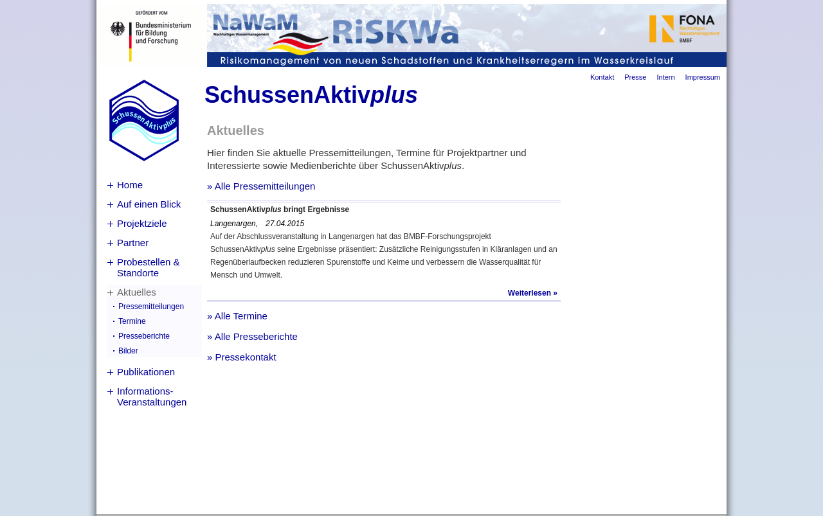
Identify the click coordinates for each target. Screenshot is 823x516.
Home (130, 184)
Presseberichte (144, 336)
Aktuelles (136, 292)
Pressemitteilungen (151, 306)
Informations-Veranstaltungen (151, 396)
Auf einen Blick (149, 204)
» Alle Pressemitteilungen (261, 186)
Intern (665, 77)
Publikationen (146, 371)
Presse (635, 77)
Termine (132, 321)
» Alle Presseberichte (252, 336)
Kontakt (602, 77)
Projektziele (142, 223)
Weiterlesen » (532, 293)
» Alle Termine (237, 315)
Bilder (128, 350)
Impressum (702, 77)
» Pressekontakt (241, 356)
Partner (133, 242)
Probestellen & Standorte (148, 267)
